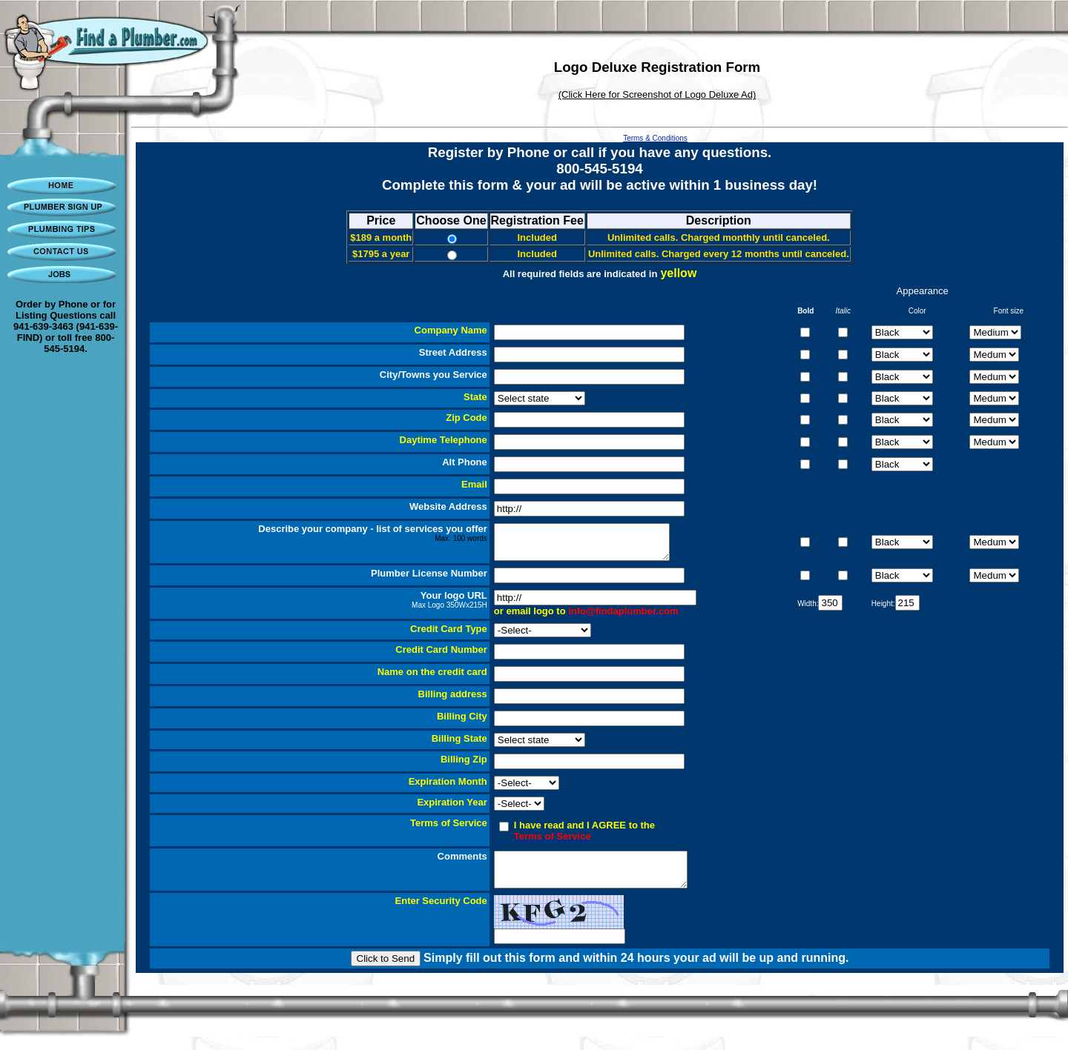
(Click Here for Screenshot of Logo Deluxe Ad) (657, 94)
